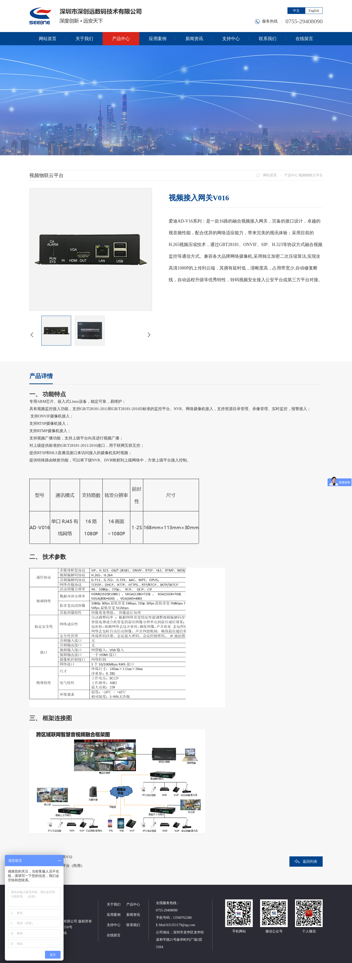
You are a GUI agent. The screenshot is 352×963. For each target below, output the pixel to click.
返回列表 (310, 861)
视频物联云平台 (311, 175)
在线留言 (114, 935)
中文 (296, 10)
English (314, 10)
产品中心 (291, 175)
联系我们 (133, 925)
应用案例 (114, 915)
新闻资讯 (133, 915)
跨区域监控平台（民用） (64, 866)
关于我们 (114, 904)
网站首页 (270, 175)
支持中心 (114, 925)
